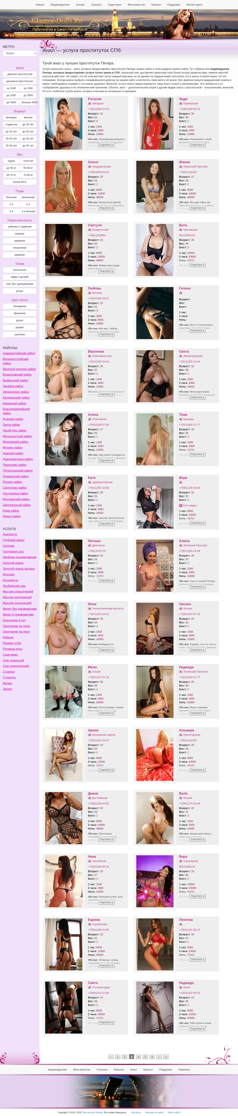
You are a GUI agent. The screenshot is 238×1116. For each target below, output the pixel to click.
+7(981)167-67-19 (189, 614)
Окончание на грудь (16, 626)
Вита (183, 225)
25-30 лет (11, 145)
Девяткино (98, 545)
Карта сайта (174, 1112)
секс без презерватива (19, 283)
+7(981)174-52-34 (189, 803)
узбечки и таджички (20, 226)
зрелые (28, 117)
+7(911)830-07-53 (98, 109)
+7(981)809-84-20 (98, 172)
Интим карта (194, 4)
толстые (28, 160)
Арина (93, 730)
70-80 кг (28, 174)
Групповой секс (13, 551)
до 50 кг (11, 167)
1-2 (11, 204)
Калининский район (16, 397)
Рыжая (20, 327)
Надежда (186, 667)
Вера (183, 478)
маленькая (28, 197)
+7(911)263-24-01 (98, 614)
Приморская (190, 103)
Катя (92, 478)
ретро (19, 290)
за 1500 (28, 88)
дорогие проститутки (19, 74)
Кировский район (14, 403)
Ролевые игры (12, 648)
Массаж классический (18, 591)
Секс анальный (13, 660)
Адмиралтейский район (19, 353)
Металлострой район (17, 436)
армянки (20, 254)
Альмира (186, 730)
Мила (92, 667)
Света (184, 351)
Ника (92, 856)
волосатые (19, 269)
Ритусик (94, 99)
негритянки (19, 247)
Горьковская (190, 861)
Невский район (13, 453)
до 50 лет (28, 145)
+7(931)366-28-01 (98, 298)
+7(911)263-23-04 (98, 361)
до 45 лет (28, 138)
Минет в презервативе (18, 614)
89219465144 (187, 235)
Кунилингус (10, 580)
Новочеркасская (102, 355)
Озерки (96, 671)
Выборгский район (15, 380)
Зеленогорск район (16, 391)
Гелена (184, 288)
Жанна (184, 162)
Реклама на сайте (154, 1112)
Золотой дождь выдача (19, 568)
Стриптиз (9, 677)
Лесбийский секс (14, 586)
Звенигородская (192, 355)
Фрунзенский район (16, 499)
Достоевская (99, 797)
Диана (93, 793)
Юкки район (11, 510)
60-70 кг (11, 174)
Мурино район (12, 447)
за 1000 (11, 88)
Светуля (95, 225)
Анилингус (10, 534)
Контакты (136, 1112)
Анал (133, 1069)
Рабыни (8, 637)
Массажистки (136, 4)
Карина (94, 920)
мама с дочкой (19, 276)
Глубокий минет (14, 540)
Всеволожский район (17, 374)
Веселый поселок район (19, 369)
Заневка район (13, 386)
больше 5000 (29, 102)
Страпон (9, 671)
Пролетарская (191, 734)
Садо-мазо (114, 4)
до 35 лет (28, 124)
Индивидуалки (60, 4)
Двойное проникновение (19, 557)
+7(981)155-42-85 (98, 803)
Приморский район (16, 476)
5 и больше (28, 211)
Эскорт (80, 4)
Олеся (93, 162)
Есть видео (190, 505)
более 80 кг (20, 181)
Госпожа (8, 545)
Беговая (97, 292)
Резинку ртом (12, 643)
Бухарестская (100, 229)
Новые (40, 4)
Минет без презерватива (20, 608)
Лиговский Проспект (195, 545)
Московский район (15, 441)
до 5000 (11, 102)
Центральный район (17, 505)
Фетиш (7, 683)
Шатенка (20, 334)
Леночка (186, 920)
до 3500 (28, 95)
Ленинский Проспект (195, 166)
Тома (183, 415)
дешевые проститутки (19, 81)
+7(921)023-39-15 (98, 740)
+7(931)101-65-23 (189, 929)
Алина (184, 541)
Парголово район (15, 464)
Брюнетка (19, 313)
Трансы (156, 4)
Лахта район (11, 424)
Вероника (96, 351)
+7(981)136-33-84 (189, 487)
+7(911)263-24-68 (98, 487)
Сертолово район (15, 487)
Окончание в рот (14, 620)
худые (11, 160)
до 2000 (11, 95)
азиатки (19, 233)
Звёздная (97, 103)
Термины (184, 1069)
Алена (93, 415)
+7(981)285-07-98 (98, 424)
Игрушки (9, 574)
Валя (183, 793)
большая (11, 197)
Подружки (173, 4)
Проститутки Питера (92, 1112)
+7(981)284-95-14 (189, 109)
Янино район (12, 516)
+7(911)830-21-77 (189, 424)
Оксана (185, 604)
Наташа (94, 541)
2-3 (28, 204)
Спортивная (99, 419)
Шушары (188, 419)
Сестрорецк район (15, 493)
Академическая (101, 166)
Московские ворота (103, 734)
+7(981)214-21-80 (98, 992)
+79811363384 (96, 235)
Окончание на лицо (16, 631)
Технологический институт (108, 608)
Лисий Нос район (14, 430)
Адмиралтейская (102, 482)
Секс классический (16, 666)
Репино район (12, 482)
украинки (19, 240)
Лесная (187, 608)
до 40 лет (28, 131)
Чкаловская (190, 229)
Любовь (94, 288)
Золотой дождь (13, 562)
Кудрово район (13, 419)
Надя (183, 99)
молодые (11, 117)
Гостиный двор (101, 987)
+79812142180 (188, 172)
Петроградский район (18, 470)
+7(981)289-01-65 (98, 929)
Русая (19, 320)
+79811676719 (96, 550)
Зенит (186, 987)
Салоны (96, 4)
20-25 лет (11, 138)
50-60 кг (28, 167)
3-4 (11, 211)
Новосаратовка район (18, 459)
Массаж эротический (17, 597)
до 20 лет (11, 131)
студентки (11, 124)
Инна (92, 604)
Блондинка (19, 306)
